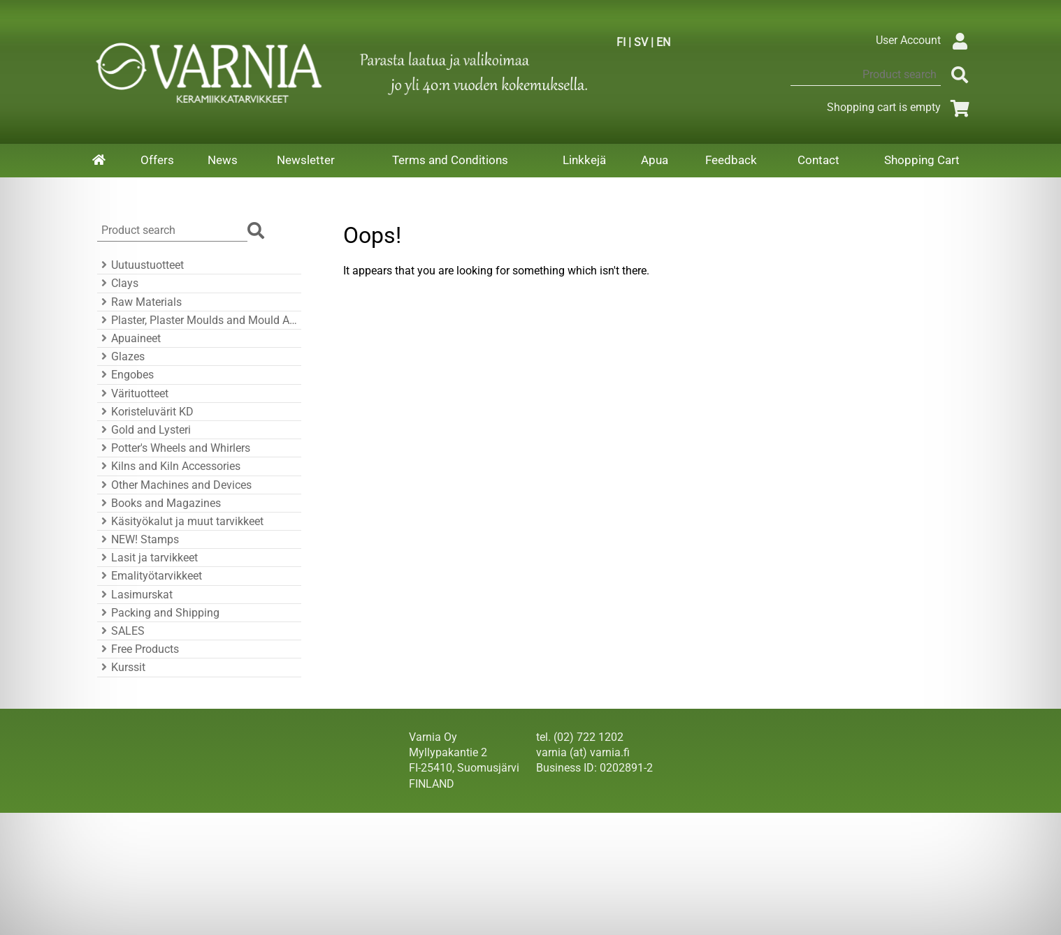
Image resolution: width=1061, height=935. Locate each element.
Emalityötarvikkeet (149, 575)
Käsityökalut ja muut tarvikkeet (180, 521)
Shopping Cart (922, 160)
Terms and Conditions (450, 160)
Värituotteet (132, 393)
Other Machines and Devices (174, 485)
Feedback (731, 160)
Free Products (138, 649)
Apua (654, 160)
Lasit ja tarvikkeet (147, 557)
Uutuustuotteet (140, 265)
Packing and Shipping (158, 612)
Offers (157, 160)
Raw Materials (139, 302)
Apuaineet (129, 338)
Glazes (121, 356)
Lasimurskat (135, 594)
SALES (121, 631)
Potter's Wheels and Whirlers (173, 448)
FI (621, 42)
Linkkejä (584, 160)
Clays (117, 283)
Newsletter (306, 160)
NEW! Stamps (138, 539)
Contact (818, 160)
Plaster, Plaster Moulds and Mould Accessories (197, 320)
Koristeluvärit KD (145, 411)
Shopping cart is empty (900, 107)
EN (663, 42)
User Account (925, 40)
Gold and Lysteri (144, 429)
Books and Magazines (159, 503)
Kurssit (121, 667)
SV (641, 42)
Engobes (125, 374)
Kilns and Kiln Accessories (168, 466)
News (223, 160)
